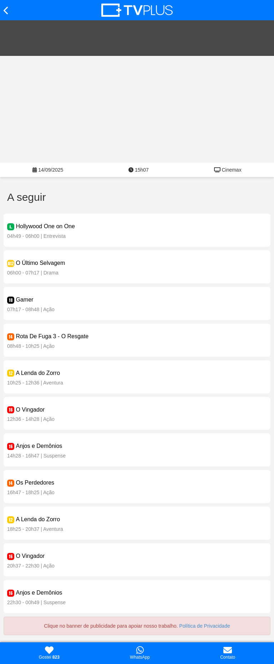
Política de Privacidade (204, 626)
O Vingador (30, 410)
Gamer (24, 300)
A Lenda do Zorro (38, 373)
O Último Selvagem (40, 263)
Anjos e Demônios (39, 446)
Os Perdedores (35, 483)
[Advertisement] (137, 109)
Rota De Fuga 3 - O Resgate (52, 336)
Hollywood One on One (45, 226)
